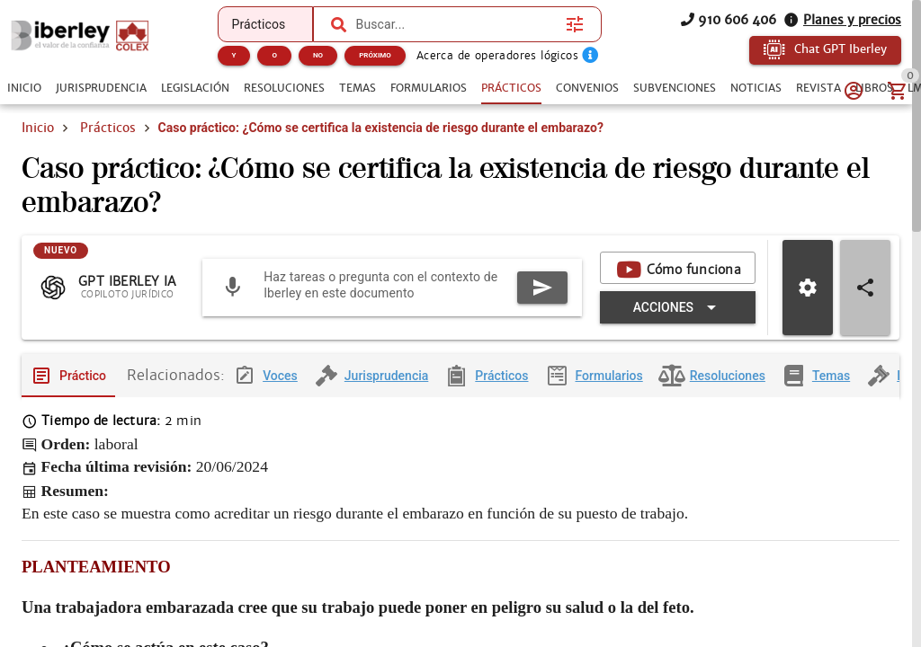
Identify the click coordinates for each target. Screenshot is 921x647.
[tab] (24, 88)
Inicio (38, 128)
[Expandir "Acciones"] (678, 307)
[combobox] (457, 24)
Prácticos (108, 128)
